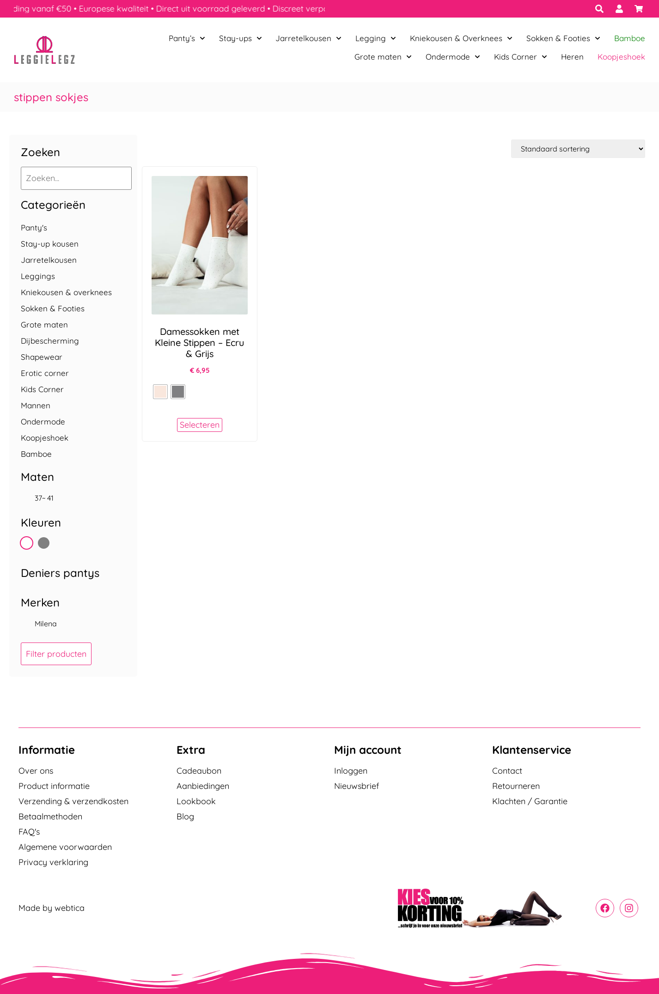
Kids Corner (520, 57)
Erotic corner (45, 373)
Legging (375, 38)
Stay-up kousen (50, 243)
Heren (572, 56)
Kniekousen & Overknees (461, 38)
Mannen (35, 405)
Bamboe (629, 38)
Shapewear (41, 357)
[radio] (160, 392)
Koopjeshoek (621, 56)
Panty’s (187, 38)
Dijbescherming (50, 340)
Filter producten (56, 654)
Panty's (34, 227)
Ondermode (453, 57)
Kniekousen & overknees (66, 292)
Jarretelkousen (308, 38)
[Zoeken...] (76, 178)
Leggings (38, 276)
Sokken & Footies (563, 38)
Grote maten (383, 57)
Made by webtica (51, 908)
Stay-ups (240, 38)
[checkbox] (73, 497)
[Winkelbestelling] (578, 148)
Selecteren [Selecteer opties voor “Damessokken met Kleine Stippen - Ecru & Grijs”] (200, 424)
